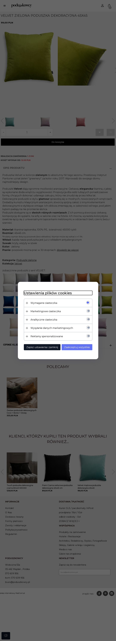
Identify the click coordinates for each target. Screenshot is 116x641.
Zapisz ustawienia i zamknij (42, 347)
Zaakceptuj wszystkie (77, 347)
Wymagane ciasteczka (44, 303)
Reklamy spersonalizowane (47, 336)
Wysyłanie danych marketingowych (52, 328)
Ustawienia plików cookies (48, 293)
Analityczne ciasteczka (44, 319)
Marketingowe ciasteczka (46, 311)
